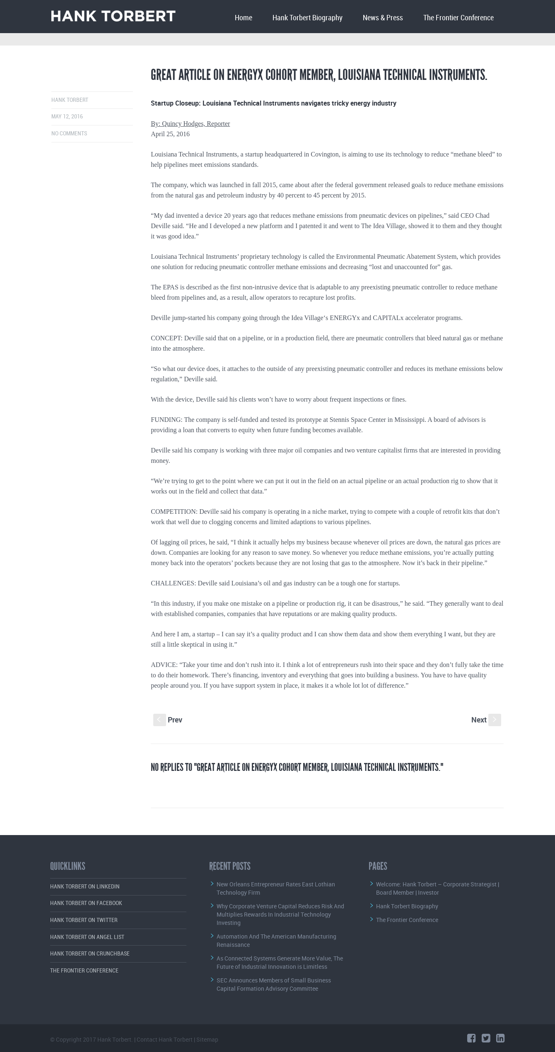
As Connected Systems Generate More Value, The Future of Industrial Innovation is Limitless (280, 962)
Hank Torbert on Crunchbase (90, 954)
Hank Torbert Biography (308, 18)
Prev (167, 720)
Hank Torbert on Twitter (84, 920)
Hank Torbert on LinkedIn (85, 886)
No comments (69, 133)
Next (486, 720)
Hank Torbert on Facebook (86, 903)
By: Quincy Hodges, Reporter (190, 123)
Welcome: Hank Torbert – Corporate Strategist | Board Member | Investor (437, 888)
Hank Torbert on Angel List (87, 937)
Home (243, 18)
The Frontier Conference (458, 18)
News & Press (383, 18)
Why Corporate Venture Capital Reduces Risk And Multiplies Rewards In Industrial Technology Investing (280, 914)
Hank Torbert (69, 100)
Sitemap (207, 1039)
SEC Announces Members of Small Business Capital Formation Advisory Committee (274, 984)
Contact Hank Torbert (165, 1039)
